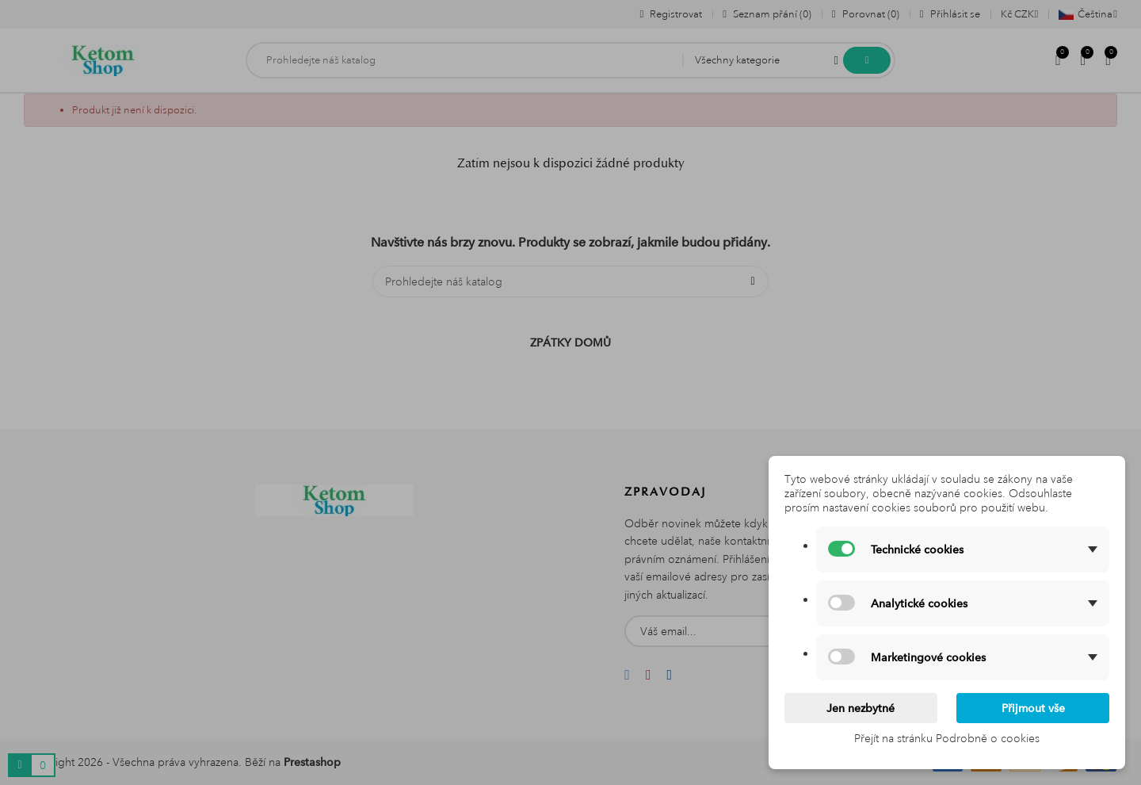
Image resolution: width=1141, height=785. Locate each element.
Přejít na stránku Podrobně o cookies (947, 738)
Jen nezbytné (860, 708)
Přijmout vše (1033, 708)
